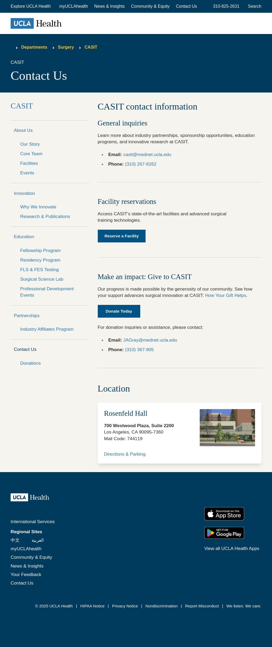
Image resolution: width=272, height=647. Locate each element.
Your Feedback (26, 574)
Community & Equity (150, 6)
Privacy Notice (125, 606)
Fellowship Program (40, 250)
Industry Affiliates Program (47, 329)
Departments (34, 47)
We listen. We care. (243, 606)
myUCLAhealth (73, 6)
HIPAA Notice (92, 606)
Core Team (31, 153)
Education (24, 236)
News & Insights (109, 6)
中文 (15, 540)
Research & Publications (45, 216)
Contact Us (186, 6)
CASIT (90, 47)
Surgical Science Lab (41, 279)
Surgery (66, 47)
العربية (38, 540)
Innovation (24, 193)
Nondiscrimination (161, 606)
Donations (30, 363)
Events (27, 172)
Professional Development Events (47, 292)
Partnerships (27, 315)
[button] (31, 6)
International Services (33, 521)
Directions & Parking (125, 454)
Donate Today (119, 311)
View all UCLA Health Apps (231, 548)
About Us (23, 130)
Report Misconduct (202, 606)
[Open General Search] (254, 6)
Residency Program (40, 260)
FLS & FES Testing (39, 269)
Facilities (29, 163)
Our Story (30, 144)
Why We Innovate (38, 206)
